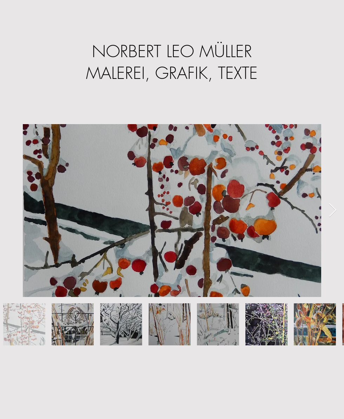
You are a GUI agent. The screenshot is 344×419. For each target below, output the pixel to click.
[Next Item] (332, 210)
